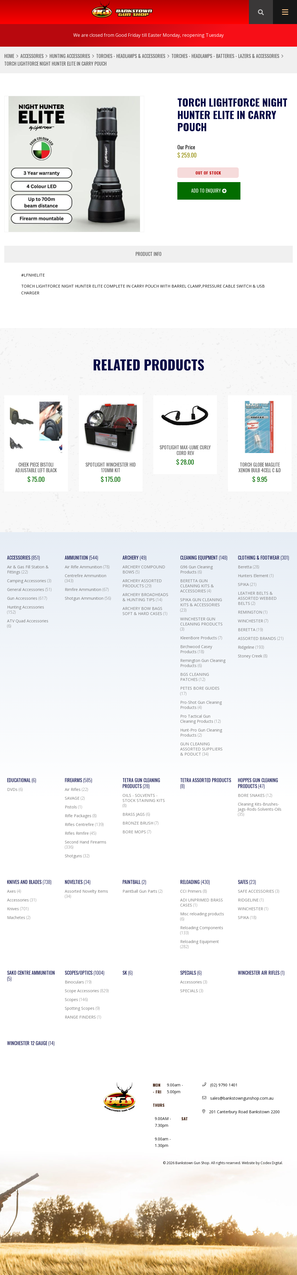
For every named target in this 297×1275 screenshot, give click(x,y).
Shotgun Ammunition (88, 598)
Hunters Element (256, 575)
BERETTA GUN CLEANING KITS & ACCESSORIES (197, 586)
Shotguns (77, 855)
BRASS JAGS (136, 814)
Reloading (195, 882)
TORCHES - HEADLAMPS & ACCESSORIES (130, 56)
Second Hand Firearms (85, 845)
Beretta (248, 566)
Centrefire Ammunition (85, 578)
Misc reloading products (202, 916)
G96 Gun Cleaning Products (196, 569)
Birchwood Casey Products (196, 649)
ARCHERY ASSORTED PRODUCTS (142, 583)
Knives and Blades (29, 882)
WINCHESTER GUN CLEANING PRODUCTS (201, 624)
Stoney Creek (252, 656)
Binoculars (78, 982)
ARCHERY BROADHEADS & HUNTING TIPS (145, 597)
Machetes (18, 917)
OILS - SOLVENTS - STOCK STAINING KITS (143, 800)
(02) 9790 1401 (220, 1085)
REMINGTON (252, 612)
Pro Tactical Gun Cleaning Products (200, 719)
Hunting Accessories (70, 56)
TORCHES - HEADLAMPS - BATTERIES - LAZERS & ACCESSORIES (225, 56)
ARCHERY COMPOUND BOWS (143, 569)
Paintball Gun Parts (142, 891)
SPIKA (247, 584)
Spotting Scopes (82, 1008)
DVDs (15, 789)
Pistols (73, 807)
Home (9, 56)
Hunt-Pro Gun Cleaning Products (201, 733)
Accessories (32, 56)
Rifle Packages (80, 815)
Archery (134, 558)
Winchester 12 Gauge (31, 1043)
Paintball (134, 882)
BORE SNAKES (255, 795)
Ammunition (81, 558)
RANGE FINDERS (83, 1017)
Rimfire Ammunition (87, 589)
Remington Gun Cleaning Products (202, 663)
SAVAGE (75, 798)
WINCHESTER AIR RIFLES (261, 973)
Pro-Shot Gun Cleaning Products (201, 705)
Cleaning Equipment (203, 558)
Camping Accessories (29, 580)
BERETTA (250, 629)
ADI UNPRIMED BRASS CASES (201, 903)
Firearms (78, 780)
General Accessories (29, 589)
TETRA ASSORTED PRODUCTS (205, 783)
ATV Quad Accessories (27, 623)
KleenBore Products (201, 637)
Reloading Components (201, 930)
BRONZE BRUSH (140, 823)
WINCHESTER (253, 621)
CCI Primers (193, 891)
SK (127, 973)
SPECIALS (191, 990)
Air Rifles (76, 789)
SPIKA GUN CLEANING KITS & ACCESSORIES (201, 604)
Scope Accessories (87, 990)
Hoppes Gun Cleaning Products (258, 783)
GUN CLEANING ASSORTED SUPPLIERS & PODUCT (201, 749)
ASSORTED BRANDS (260, 638)
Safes (247, 882)
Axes (14, 891)
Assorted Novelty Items (86, 894)
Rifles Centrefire (84, 824)
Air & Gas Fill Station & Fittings (28, 569)
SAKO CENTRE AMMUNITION (31, 976)
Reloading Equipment (199, 944)
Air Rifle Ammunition (87, 566)
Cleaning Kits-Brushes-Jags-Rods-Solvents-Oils (259, 809)
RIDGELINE (251, 900)
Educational (21, 780)
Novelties (78, 882)
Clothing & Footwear (263, 558)
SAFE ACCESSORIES (258, 891)
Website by (262, 1162)
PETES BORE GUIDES (199, 691)
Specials (191, 973)
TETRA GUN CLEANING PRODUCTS (141, 783)
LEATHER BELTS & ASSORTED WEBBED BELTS (257, 598)
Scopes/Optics (84, 973)
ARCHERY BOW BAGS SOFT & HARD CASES (144, 611)
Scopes (76, 999)
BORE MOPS (136, 831)
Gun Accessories (27, 598)
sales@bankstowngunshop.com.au (238, 1098)
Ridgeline (251, 647)
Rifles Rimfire (80, 833)
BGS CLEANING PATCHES (194, 677)
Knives (18, 908)
